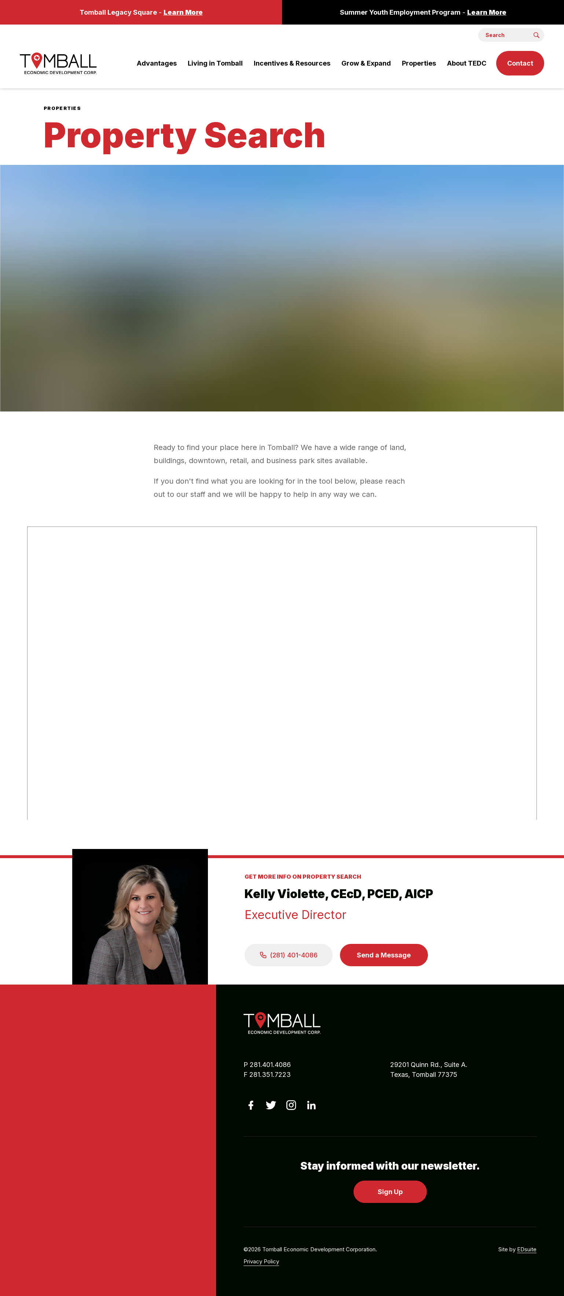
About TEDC (466, 63)
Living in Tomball (215, 63)
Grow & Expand (366, 63)
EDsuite (526, 1249)
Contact (520, 63)
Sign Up (390, 1192)
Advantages (157, 63)
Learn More (183, 12)
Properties (419, 63)
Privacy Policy (261, 1261)
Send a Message (384, 955)
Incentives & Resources (292, 63)
